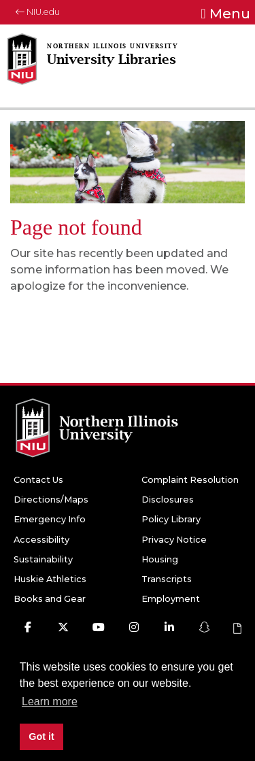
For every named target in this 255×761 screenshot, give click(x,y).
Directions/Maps (51, 499)
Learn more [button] (50, 701)
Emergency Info (50, 519)
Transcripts (166, 579)
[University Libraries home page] (109, 68)
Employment (170, 599)
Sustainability (43, 559)
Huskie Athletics (50, 579)
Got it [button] (41, 736)
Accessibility (41, 540)
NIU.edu (38, 12)
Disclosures (167, 499)
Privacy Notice (174, 540)
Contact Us (38, 480)
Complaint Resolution (190, 480)
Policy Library (171, 519)
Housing (159, 559)
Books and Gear (50, 599)
